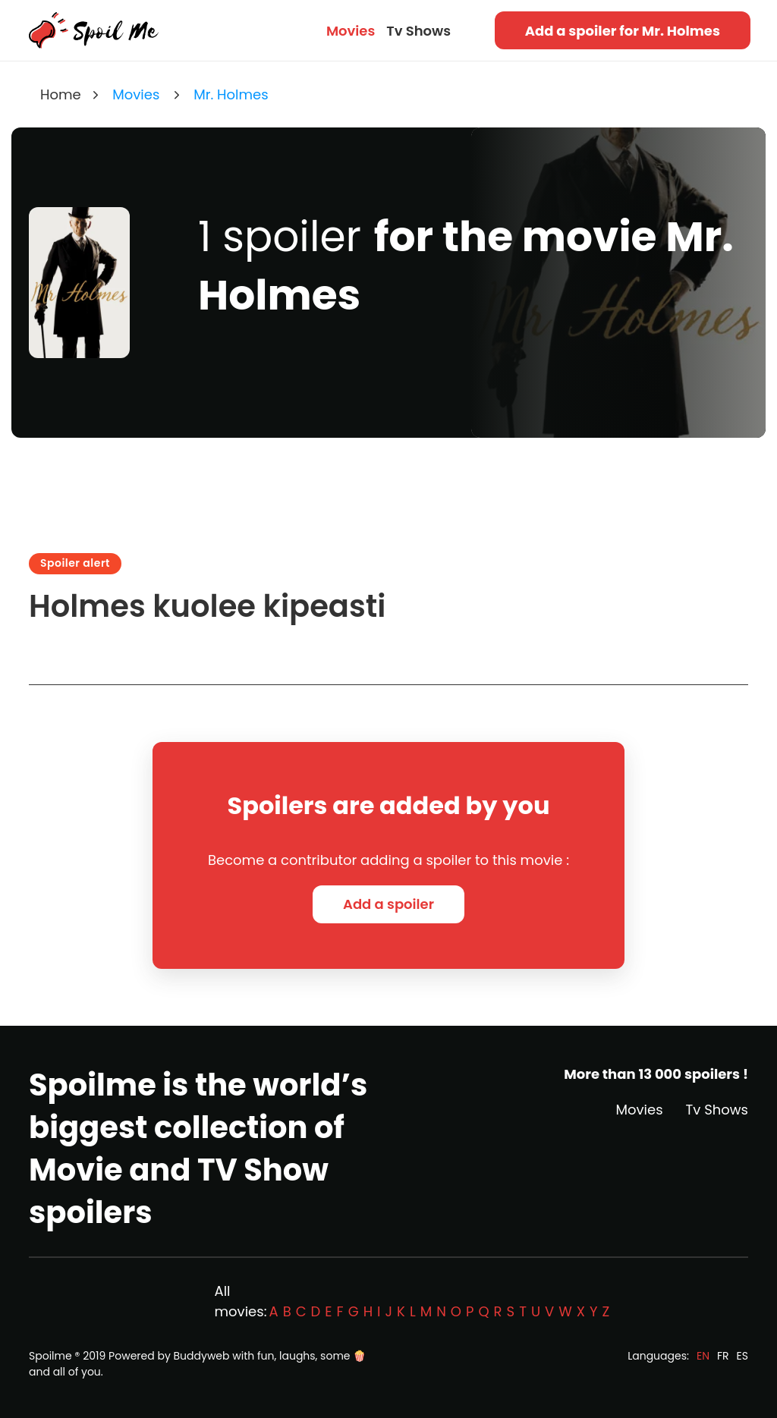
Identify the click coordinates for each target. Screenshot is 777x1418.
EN (703, 1355)
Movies (350, 30)
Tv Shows (418, 30)
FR (723, 1355)
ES (742, 1355)
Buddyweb (202, 1355)
